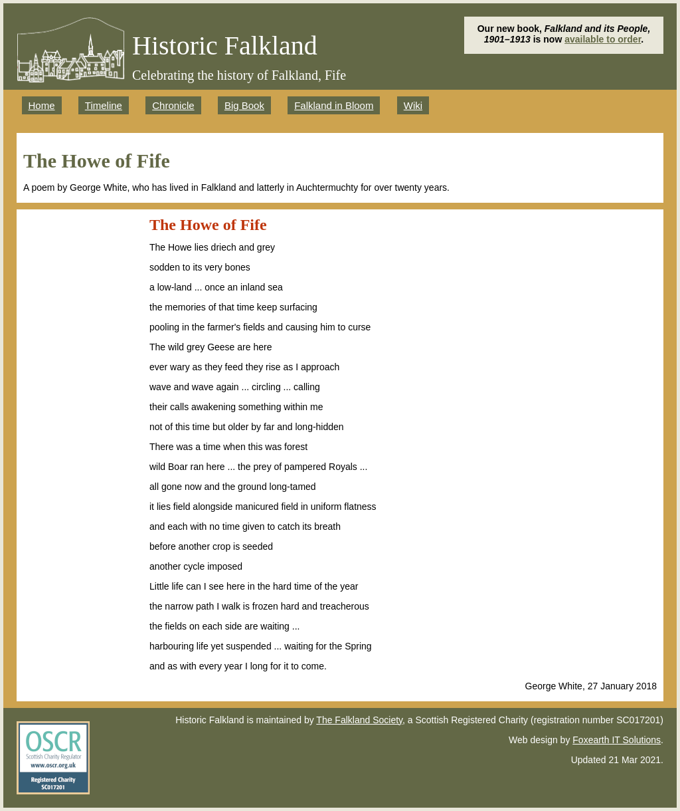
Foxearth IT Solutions (616, 740)
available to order (602, 39)
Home (42, 105)
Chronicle (173, 105)
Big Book (244, 105)
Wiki (413, 105)
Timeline (103, 105)
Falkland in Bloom (333, 105)
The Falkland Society (359, 720)
